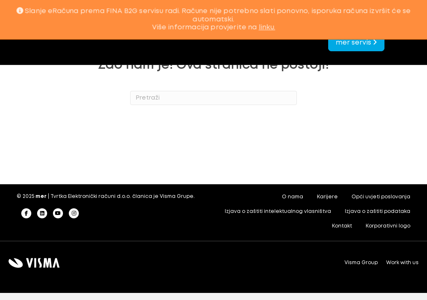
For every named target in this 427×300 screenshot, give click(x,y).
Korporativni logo (388, 226)
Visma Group (361, 262)
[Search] (213, 98)
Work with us (402, 262)
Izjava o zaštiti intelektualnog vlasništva (278, 211)
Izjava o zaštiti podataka (377, 211)
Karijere (327, 197)
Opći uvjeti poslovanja (381, 197)
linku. (267, 28)
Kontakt (342, 226)
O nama (292, 197)
